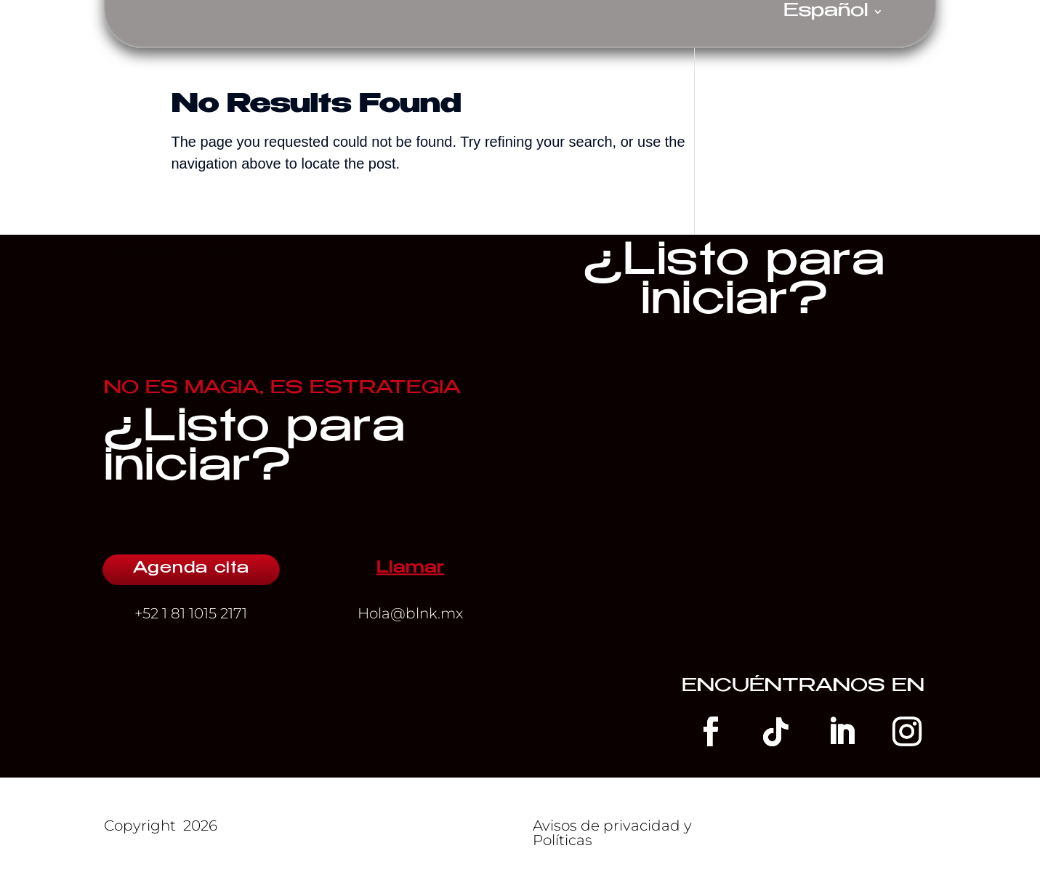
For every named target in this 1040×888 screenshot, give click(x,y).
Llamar (410, 569)
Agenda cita (191, 569)
